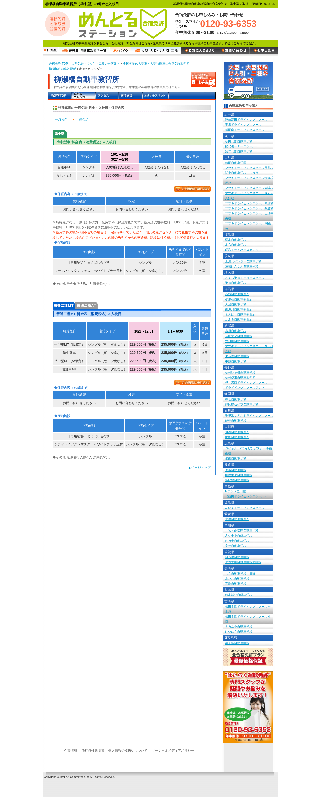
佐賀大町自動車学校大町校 (243, 562)
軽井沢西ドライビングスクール (246, 382)
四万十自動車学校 (237, 540)
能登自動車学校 (235, 420)
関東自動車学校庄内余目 (241, 172)
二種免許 (82, 120)
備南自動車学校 (235, 458)
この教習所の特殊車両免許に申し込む (203, 79)
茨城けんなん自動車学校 (241, 266)
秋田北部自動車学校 (238, 141)
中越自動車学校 (235, 361)
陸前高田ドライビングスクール (246, 119)
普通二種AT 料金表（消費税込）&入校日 (86, 305)
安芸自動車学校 (235, 545)
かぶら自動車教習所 (238, 319)
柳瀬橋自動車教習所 (238, 299)
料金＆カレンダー (83, 96)
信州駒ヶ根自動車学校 (240, 372)
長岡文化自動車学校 (238, 336)
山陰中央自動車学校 (238, 475)
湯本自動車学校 (235, 239)
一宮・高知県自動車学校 (241, 530)
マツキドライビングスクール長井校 (249, 167)
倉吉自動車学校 (235, 470)
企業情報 (70, 750)
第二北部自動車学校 (238, 151)
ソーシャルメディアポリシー (173, 750)
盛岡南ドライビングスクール (244, 129)
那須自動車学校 (235, 282)
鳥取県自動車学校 (237, 480)
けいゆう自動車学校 (238, 631)
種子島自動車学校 (237, 643)
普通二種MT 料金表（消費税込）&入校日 (64, 305)
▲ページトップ (199, 467)
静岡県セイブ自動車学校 (241, 404)
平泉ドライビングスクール (243, 124)
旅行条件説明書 (93, 750)
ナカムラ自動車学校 (238, 626)
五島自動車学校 (235, 583)
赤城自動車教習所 (237, 294)
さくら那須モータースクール (244, 277)
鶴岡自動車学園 (235, 162)
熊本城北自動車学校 (238, 594)
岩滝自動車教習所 (237, 432)
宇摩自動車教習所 (237, 519)
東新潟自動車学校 (237, 356)
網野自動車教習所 (237, 437)
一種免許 (61, 120)
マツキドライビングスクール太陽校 (249, 187)
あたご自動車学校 (237, 578)
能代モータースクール (240, 146)
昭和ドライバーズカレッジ (243, 249)
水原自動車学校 (235, 331)
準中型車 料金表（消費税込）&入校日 (60, 134)
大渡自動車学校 (235, 304)
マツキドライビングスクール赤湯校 (249, 203)
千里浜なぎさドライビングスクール (249, 415)
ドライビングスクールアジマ (244, 387)
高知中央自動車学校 (238, 535)
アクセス (107, 96)
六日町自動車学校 (237, 341)
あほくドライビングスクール (244, 507)
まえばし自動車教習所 (240, 314)
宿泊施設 (131, 96)
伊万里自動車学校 (237, 557)
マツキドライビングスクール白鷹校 (249, 208)
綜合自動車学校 (235, 399)
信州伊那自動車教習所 (240, 377)
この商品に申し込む (192, 189)
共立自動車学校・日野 (240, 573)
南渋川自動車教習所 (238, 309)
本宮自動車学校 (235, 244)
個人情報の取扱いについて (127, 750)
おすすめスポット (155, 96)
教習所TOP (59, 96)
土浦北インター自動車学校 (243, 261)
